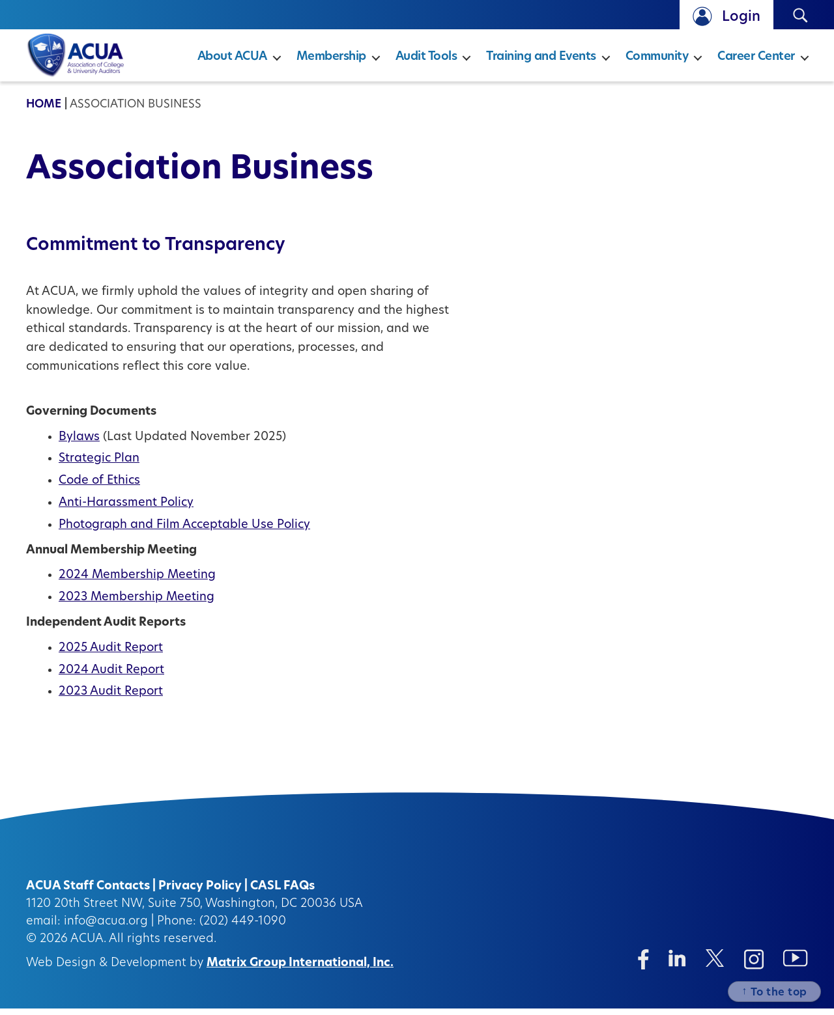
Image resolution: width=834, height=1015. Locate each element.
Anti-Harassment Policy (126, 509)
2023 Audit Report (111, 698)
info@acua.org (106, 928)
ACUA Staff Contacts (88, 893)
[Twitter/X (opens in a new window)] (715, 964)
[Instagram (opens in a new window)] (754, 966)
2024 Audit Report (111, 677)
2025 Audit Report (111, 654)
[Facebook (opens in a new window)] (643, 966)
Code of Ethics (99, 487)
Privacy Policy (200, 893)
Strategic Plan (99, 465)
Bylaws (79, 444)
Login (741, 17)
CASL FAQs (282, 893)
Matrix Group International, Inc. (300, 970)
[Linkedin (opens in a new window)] (677, 964)
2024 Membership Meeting (137, 582)
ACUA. (88, 945)
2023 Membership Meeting (136, 604)
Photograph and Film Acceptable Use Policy (184, 531)
